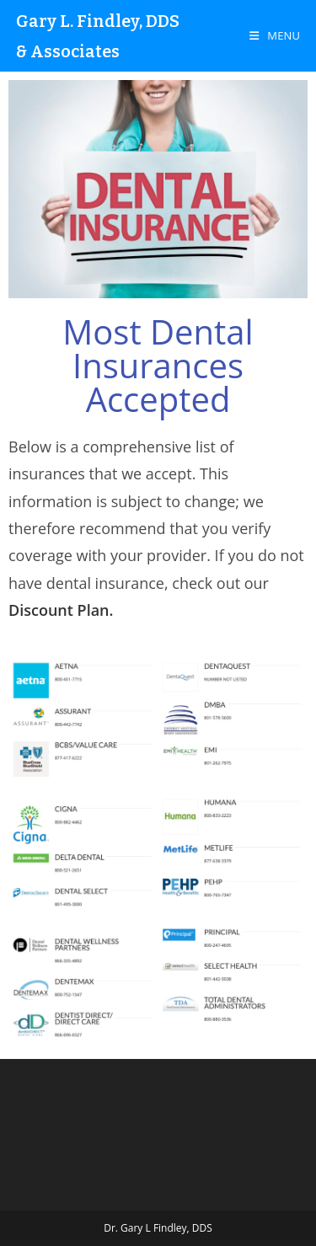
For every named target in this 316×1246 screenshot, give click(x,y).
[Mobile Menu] (274, 35)
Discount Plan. (60, 610)
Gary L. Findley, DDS (97, 21)
